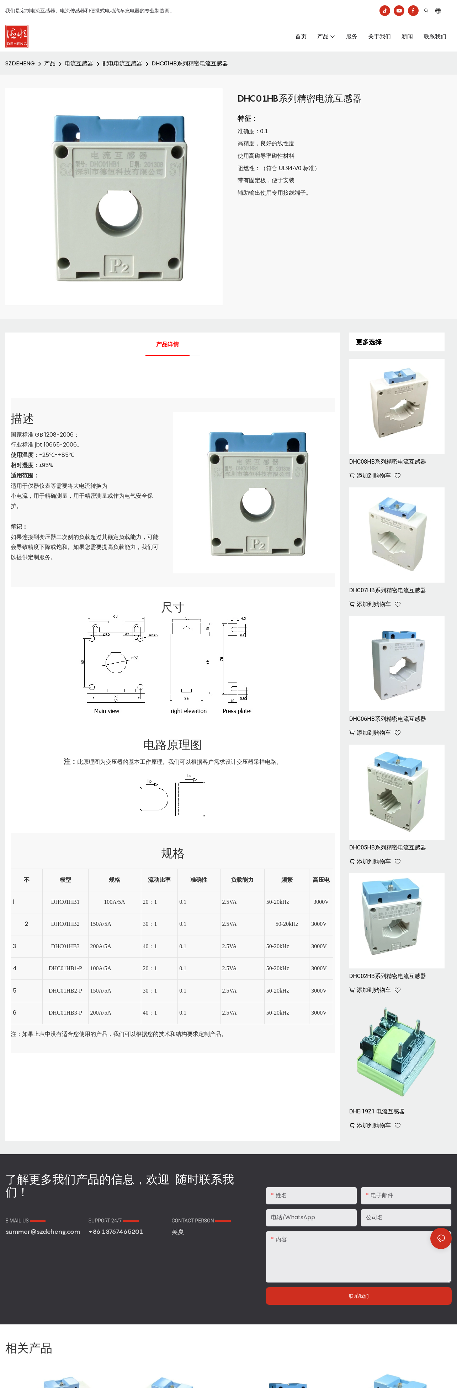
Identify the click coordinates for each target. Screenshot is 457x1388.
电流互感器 (79, 63)
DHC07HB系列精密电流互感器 (387, 590)
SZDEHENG (20, 63)
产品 (49, 63)
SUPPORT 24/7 (114, 1221)
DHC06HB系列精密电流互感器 (387, 718)
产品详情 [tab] (167, 344)
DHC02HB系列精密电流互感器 (387, 976)
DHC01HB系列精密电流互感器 (190, 63)
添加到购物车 (374, 475)
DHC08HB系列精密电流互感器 (387, 461)
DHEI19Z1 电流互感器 (377, 1111)
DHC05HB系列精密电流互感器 (387, 847)
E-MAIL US (25, 1221)
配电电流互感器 (122, 63)
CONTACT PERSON (201, 1221)
